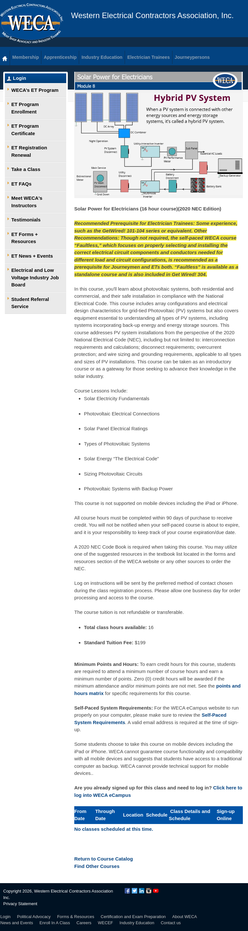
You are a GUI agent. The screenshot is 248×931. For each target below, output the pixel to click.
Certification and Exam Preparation (133, 916)
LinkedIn (141, 891)
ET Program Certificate (25, 129)
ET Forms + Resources (24, 237)
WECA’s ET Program (34, 90)
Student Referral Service (30, 302)
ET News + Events (32, 256)
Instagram (148, 891)
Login (19, 78)
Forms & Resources (75, 916)
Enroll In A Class (54, 922)
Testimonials (26, 219)
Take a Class (25, 169)
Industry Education (136, 922)
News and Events (16, 922)
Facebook (127, 891)
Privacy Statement (20, 903)
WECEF (105, 922)
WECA (31, 23)
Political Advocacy (34, 916)
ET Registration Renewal (29, 151)
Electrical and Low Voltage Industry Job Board (35, 277)
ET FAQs (21, 184)
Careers (84, 922)
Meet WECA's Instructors (26, 201)
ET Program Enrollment (25, 108)
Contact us (171, 922)
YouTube (156, 891)
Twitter (134, 891)
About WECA (184, 916)
